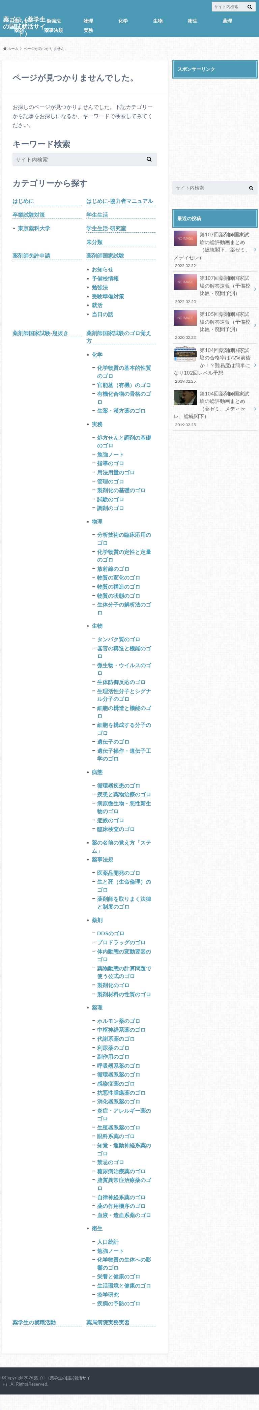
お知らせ (18, 21)
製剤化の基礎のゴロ (121, 494)
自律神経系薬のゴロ (121, 1211)
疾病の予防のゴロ (118, 1319)
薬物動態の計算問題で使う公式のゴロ (124, 982)
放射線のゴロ (113, 573)
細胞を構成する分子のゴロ (124, 736)
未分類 (94, 242)
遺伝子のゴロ (113, 749)
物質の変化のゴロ (118, 582)
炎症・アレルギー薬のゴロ (124, 1127)
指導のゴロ (110, 466)
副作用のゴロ (113, 1068)
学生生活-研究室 (106, 228)
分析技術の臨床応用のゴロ (124, 543)
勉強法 (54, 21)
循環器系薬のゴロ (118, 1086)
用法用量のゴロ (116, 475)
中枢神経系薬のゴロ (121, 1041)
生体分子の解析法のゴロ (124, 614)
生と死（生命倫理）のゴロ (124, 895)
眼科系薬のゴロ (116, 1149)
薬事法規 (53, 30)
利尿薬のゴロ (113, 1059)
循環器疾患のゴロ (118, 793)
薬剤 (19, 30)
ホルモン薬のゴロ (118, 1032)
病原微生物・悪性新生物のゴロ (124, 815)
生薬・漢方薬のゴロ (121, 413)
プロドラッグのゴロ (121, 952)
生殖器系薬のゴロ (118, 1140)
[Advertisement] (215, 124)
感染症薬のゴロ (116, 1095)
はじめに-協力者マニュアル (119, 201)
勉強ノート (110, 457)
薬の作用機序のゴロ (121, 1220)
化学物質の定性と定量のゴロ (124, 560)
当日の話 (102, 315)
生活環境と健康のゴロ (124, 1300)
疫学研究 (108, 1309)
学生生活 (97, 214)
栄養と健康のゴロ (118, 1291)
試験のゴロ (110, 503)
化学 (123, 21)
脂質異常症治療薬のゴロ (124, 1198)
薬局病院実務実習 (108, 1337)
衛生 (192, 21)
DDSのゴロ (110, 943)
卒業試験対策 (28, 214)
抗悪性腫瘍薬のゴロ (121, 1104)
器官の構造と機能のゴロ (124, 658)
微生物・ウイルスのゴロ (124, 675)
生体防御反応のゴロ (121, 688)
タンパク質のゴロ (118, 645)
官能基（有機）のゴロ (124, 387)
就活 (97, 306)
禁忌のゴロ (110, 1175)
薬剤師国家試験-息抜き (40, 334)
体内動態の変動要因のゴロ (124, 965)
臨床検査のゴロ (116, 837)
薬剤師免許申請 (31, 256)
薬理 (227, 21)
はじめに (23, 201)
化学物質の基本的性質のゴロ (124, 373)
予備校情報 (105, 279)
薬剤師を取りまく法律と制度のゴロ (124, 912)
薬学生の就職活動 (34, 1337)
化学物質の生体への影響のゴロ (124, 1278)
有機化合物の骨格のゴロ (124, 400)
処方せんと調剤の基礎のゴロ (124, 444)
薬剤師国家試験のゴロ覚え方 (118, 338)
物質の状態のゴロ (118, 600)
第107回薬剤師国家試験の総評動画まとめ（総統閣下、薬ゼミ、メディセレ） (213, 249)
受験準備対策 (108, 297)
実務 (88, 30)
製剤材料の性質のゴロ (124, 1005)
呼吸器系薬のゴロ (118, 1077)
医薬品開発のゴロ (118, 882)
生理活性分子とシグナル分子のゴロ (124, 701)
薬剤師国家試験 (105, 256)
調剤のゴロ (110, 512)
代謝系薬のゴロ (116, 1050)
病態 (97, 779)
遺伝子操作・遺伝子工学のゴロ (124, 762)
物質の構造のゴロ (118, 591)
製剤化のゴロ (113, 996)
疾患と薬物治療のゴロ (124, 802)
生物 (158, 21)
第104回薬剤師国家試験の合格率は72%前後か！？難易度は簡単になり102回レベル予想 (213, 359)
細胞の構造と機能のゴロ (124, 718)
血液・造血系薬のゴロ (124, 1229)
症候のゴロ (110, 828)
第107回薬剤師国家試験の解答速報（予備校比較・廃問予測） (213, 287)
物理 (88, 21)
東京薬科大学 (34, 228)
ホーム (11, 48)
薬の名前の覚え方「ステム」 (121, 855)
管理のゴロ (110, 484)
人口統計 (108, 1256)
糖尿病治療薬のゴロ (121, 1184)
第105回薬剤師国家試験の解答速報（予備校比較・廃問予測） (213, 321)
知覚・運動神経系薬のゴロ (124, 1162)
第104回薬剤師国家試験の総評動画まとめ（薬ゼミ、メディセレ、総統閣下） (213, 401)
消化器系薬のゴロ (118, 1114)
